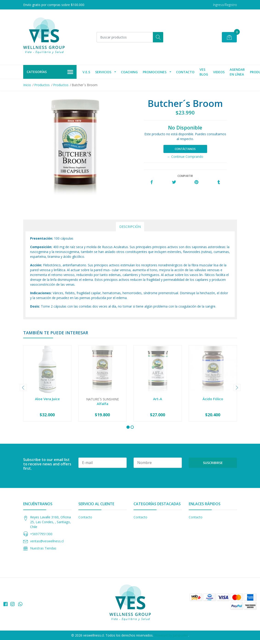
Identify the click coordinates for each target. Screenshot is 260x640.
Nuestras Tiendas (43, 548)
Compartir (185, 176)
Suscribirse (213, 463)
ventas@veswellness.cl (47, 541)
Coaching (129, 72)
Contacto (185, 72)
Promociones (154, 72)
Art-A (157, 398)
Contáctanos (185, 149)
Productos (42, 85)
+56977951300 (41, 534)
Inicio (27, 85)
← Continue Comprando (185, 156)
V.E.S (86, 72)
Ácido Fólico (213, 398)
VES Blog (204, 71)
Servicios (103, 72)
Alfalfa (102, 403)
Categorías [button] (50, 72)
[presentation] (23, 387)
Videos (219, 72)
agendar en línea (237, 71)
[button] (128, 427)
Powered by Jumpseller (171, 635)
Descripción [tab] (130, 226)
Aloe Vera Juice (47, 398)
